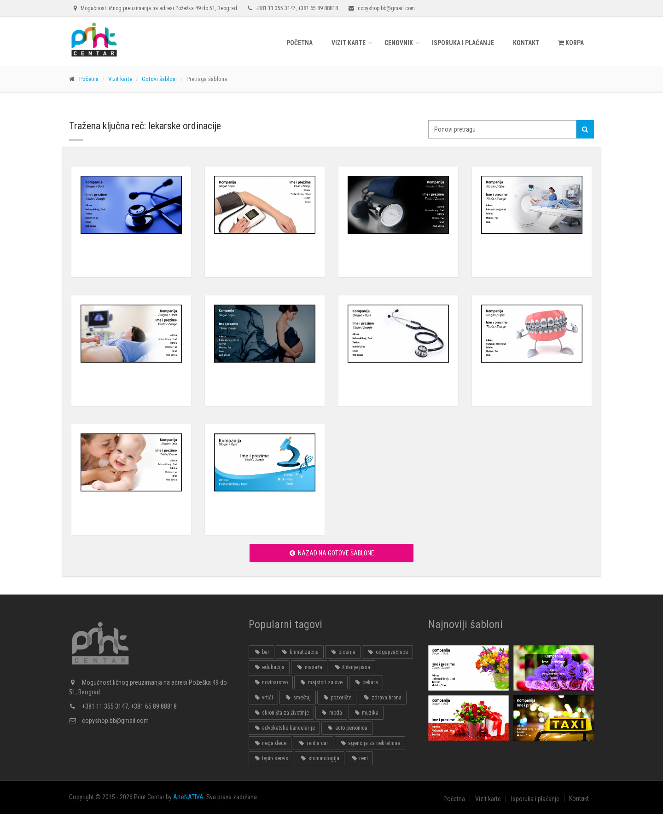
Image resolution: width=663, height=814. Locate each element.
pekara (366, 682)
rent (359, 758)
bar (261, 652)
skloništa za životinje (281, 713)
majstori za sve (320, 682)
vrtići (263, 697)
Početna (299, 42)
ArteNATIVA (188, 797)
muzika (366, 713)
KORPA (571, 42)
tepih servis (271, 758)
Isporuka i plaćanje (463, 42)
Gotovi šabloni (159, 78)
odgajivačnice (387, 652)
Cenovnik (398, 42)
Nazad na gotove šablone (331, 553)
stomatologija (319, 758)
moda (331, 713)
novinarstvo (271, 682)
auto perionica (346, 728)
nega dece (270, 743)
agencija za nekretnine (370, 743)
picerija (342, 652)
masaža (309, 667)
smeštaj (297, 697)
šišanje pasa (352, 667)
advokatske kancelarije (284, 728)
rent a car (313, 743)
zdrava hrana (382, 697)
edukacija (269, 667)
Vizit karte (349, 42)
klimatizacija (299, 652)
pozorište (336, 697)
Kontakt (526, 42)
